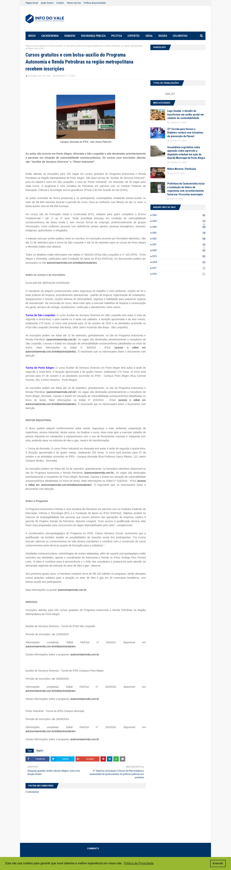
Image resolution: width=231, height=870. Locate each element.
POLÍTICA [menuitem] (116, 35)
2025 (178, 221)
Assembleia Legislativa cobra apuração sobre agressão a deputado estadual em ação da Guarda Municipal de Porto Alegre (186, 153)
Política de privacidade (95, 2)
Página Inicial (32, 2)
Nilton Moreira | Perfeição (181, 168)
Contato (60, 2)
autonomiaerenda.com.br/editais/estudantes (72, 262)
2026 (178, 215)
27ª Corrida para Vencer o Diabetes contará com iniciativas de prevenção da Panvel (185, 133)
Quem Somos (47, 2)
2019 (178, 256)
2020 (178, 250)
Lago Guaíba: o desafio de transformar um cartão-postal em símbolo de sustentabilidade (185, 114)
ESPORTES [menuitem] (134, 35)
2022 (178, 238)
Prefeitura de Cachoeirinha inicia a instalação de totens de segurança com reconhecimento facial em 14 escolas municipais (186, 189)
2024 (178, 226)
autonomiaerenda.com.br (61, 339)
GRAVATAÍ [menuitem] (69, 35)
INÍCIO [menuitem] (32, 35)
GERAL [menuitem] (149, 35)
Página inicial (32, 46)
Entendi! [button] (218, 863)
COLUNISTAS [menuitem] (180, 35)
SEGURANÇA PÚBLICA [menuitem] (93, 35)
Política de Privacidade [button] (139, 863)
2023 (178, 232)
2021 (178, 244)
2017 (178, 268)
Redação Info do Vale (39, 75)
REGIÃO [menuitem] (162, 35)
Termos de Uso (74, 2)
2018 (178, 262)
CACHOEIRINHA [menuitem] (50, 35)
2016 (178, 273)
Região (43, 46)
